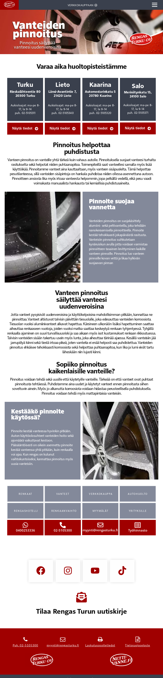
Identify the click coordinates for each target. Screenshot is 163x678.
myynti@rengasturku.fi (100, 530)
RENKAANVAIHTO (64, 510)
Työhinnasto (137, 530)
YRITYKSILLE (138, 510)
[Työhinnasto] (138, 525)
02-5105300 (63, 530)
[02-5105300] (63, 525)
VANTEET (62, 493)
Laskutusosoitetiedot (100, 645)
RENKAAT (25, 493)
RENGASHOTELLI (26, 510)
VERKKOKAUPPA (100, 493)
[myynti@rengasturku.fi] (100, 525)
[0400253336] (25, 525)
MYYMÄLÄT (100, 510)
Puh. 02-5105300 (25, 645)
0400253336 (25, 530)
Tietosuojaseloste (137, 645)
